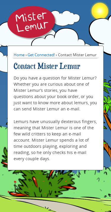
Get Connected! (41, 54)
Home (19, 54)
